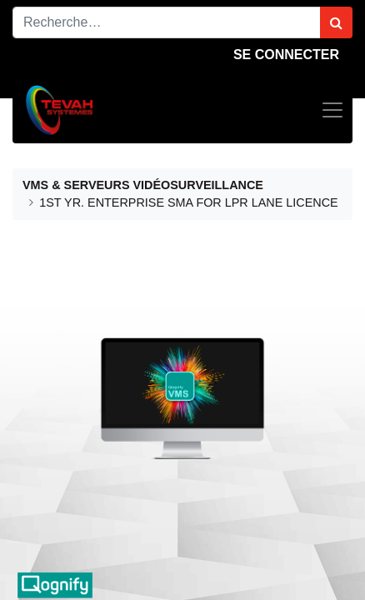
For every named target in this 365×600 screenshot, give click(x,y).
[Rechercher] (336, 22)
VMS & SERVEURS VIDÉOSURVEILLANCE (142, 185)
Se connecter (286, 55)
